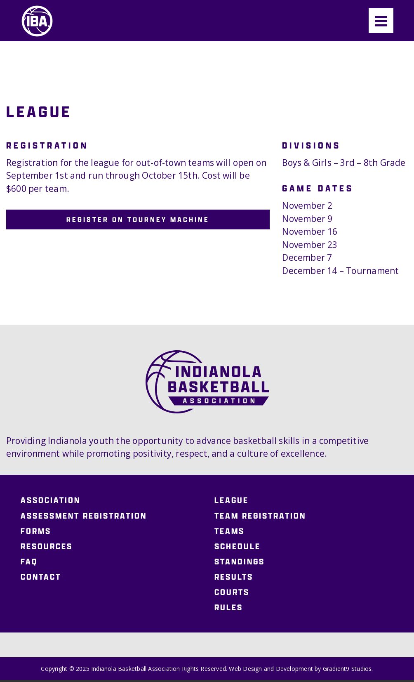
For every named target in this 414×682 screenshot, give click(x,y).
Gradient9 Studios (347, 669)
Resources (47, 546)
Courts (231, 592)
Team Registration (260, 515)
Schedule (237, 546)
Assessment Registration (84, 515)
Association (50, 500)
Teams (229, 531)
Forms (36, 531)
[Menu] (381, 20)
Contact (41, 577)
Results (233, 576)
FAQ (29, 561)
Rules (228, 607)
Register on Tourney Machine (137, 219)
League (231, 500)
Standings (239, 561)
